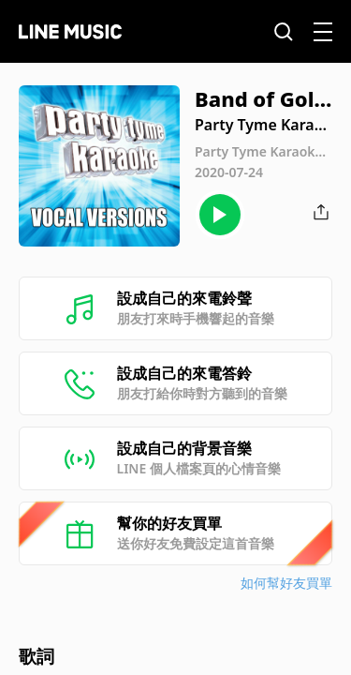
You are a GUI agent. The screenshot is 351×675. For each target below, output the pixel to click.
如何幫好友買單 (286, 583)
